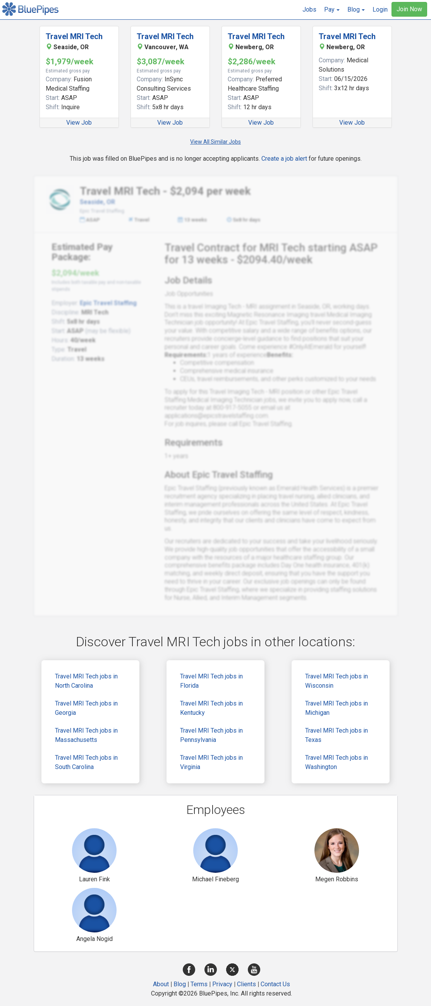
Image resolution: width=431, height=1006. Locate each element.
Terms (199, 984)
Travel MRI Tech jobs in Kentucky (211, 708)
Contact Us (275, 984)
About (161, 984)
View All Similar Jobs (215, 142)
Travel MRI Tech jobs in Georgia (86, 708)
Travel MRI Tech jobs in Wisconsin (336, 681)
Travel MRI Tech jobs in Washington (336, 762)
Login (380, 9)
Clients (246, 984)
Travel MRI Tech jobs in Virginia (211, 762)
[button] (331, 9)
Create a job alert (284, 158)
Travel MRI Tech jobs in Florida (211, 681)
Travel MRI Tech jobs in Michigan (336, 708)
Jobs (309, 9)
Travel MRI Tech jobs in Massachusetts (86, 735)
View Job (79, 122)
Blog (179, 984)
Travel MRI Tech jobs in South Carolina (86, 762)
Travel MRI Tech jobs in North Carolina (86, 681)
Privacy (222, 984)
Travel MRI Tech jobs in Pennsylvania (211, 735)
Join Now (409, 9)
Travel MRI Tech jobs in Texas (336, 735)
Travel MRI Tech (74, 36)
